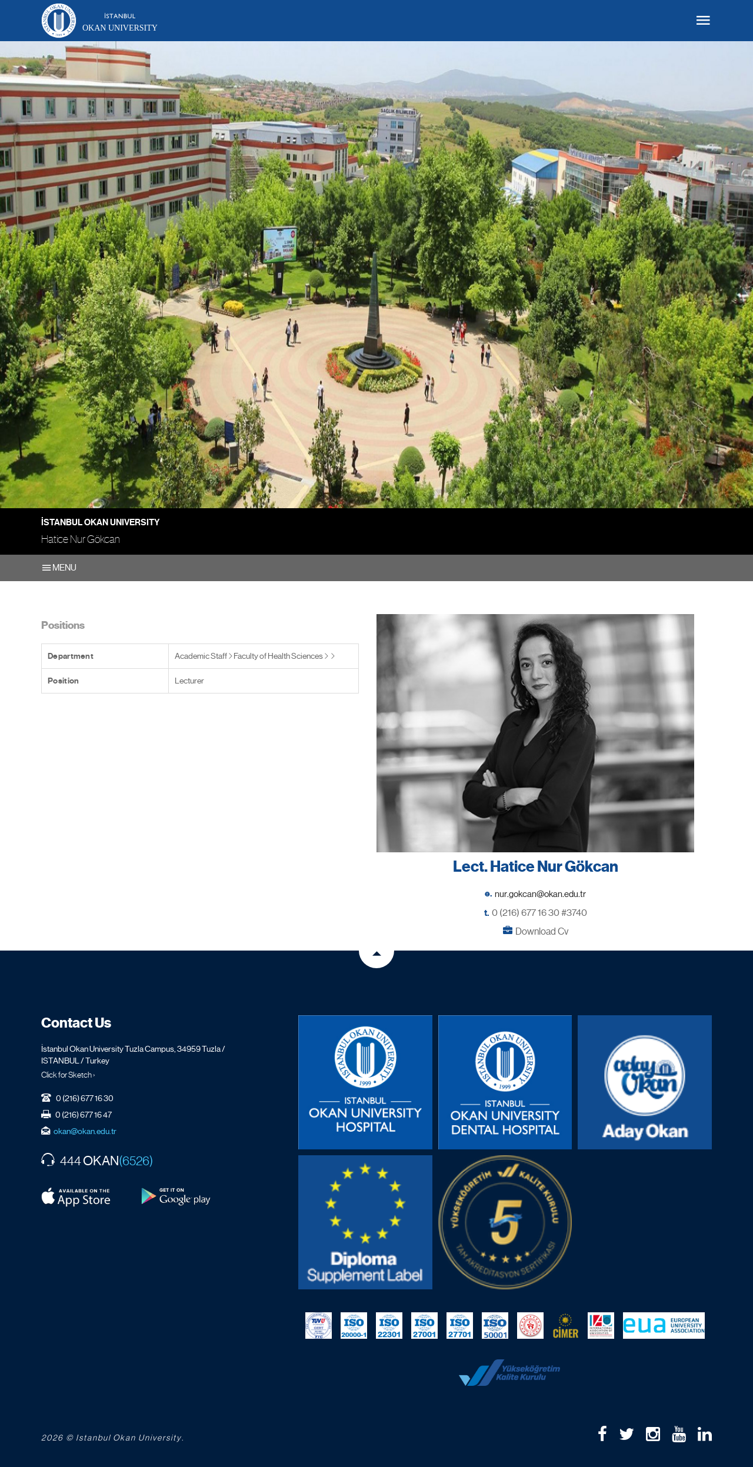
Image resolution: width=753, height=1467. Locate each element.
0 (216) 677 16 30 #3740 (539, 912)
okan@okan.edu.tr (85, 1131)
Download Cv (541, 931)
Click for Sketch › (68, 1074)
